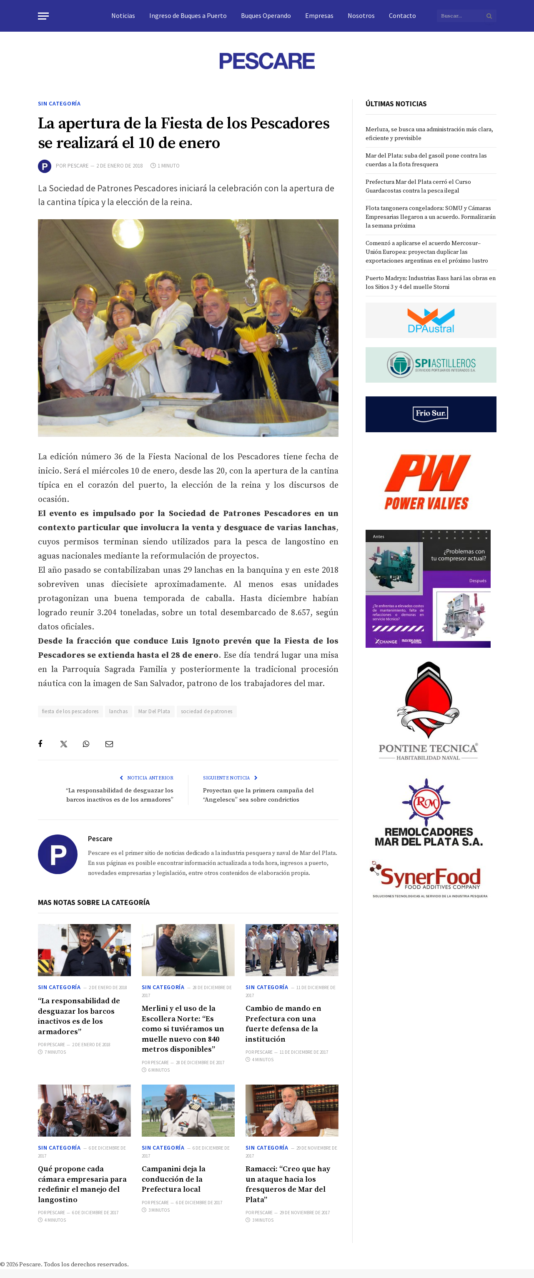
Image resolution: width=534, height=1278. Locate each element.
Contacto (402, 15)
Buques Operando (266, 15)
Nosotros (361, 15)
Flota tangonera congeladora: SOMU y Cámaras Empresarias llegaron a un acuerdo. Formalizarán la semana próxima (431, 217)
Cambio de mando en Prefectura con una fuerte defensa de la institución (283, 1024)
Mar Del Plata (154, 711)
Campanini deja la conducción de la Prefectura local (174, 1179)
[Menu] (43, 16)
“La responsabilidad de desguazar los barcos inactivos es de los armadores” (79, 1016)
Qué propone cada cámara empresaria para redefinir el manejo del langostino (82, 1184)
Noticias (123, 15)
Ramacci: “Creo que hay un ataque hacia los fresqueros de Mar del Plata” (288, 1184)
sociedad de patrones (207, 711)
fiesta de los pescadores (70, 711)
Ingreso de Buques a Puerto (188, 15)
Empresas (319, 15)
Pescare (78, 165)
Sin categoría (59, 103)
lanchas (118, 711)
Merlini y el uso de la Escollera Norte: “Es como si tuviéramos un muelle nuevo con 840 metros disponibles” (183, 1029)
